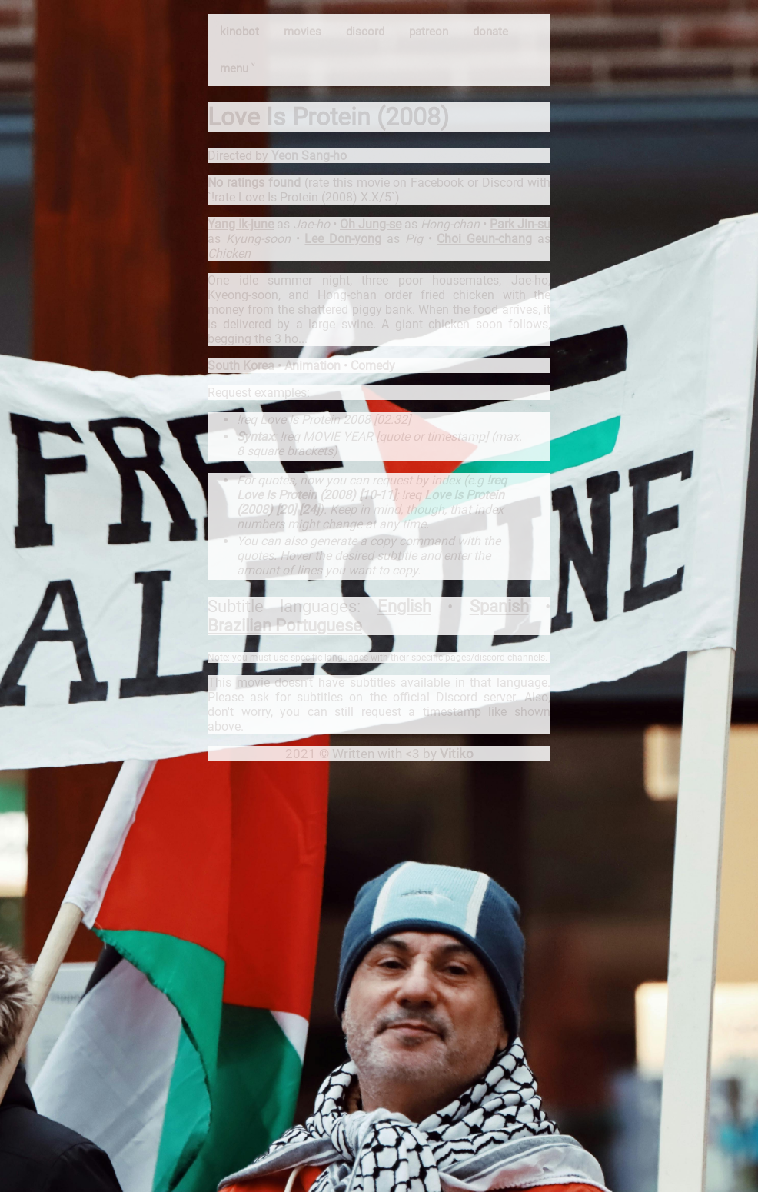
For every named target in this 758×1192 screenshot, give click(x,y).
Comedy (373, 365)
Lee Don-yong (342, 238)
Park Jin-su (520, 224)
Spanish (499, 606)
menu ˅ (237, 68)
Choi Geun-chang (484, 238)
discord (365, 31)
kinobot (239, 31)
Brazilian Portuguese (285, 625)
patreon (428, 31)
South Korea (241, 365)
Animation (312, 365)
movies (302, 31)
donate (490, 31)
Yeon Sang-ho (309, 155)
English (404, 606)
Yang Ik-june (241, 224)
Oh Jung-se (370, 224)
